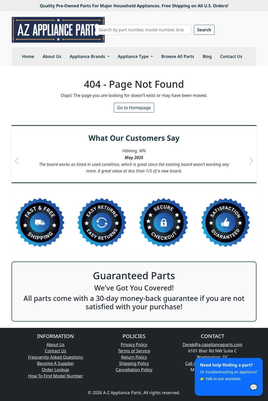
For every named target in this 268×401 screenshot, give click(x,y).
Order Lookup (55, 370)
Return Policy (134, 357)
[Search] (143, 30)
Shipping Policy (134, 363)
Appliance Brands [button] (88, 56)
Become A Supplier (55, 363)
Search (204, 30)
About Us (52, 56)
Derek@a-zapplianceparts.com (213, 344)
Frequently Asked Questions (55, 357)
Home (28, 56)
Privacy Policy (134, 344)
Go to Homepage (134, 108)
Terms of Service (134, 351)
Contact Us (231, 56)
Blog (207, 56)
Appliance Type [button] (134, 56)
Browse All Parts (177, 56)
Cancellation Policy (134, 370)
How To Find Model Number (55, 376)
